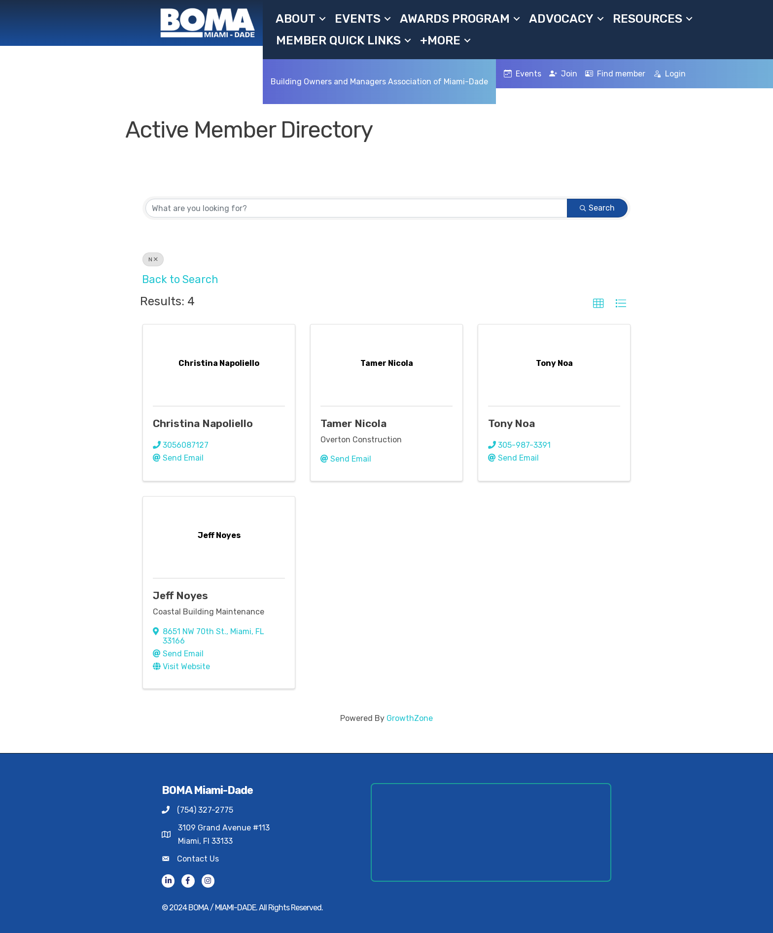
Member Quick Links (338, 40)
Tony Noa (511, 423)
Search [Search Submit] (597, 208)
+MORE (440, 40)
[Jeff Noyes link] (219, 535)
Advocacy (561, 19)
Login (669, 73)
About (296, 19)
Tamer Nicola (353, 423)
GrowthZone (409, 718)
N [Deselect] (153, 259)
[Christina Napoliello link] (218, 363)
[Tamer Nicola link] (386, 363)
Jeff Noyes (180, 595)
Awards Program (455, 19)
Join (563, 73)
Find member (615, 73)
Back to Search (180, 279)
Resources (647, 19)
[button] (598, 304)
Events (358, 19)
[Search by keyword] (356, 208)
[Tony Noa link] (554, 363)
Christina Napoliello (203, 423)
